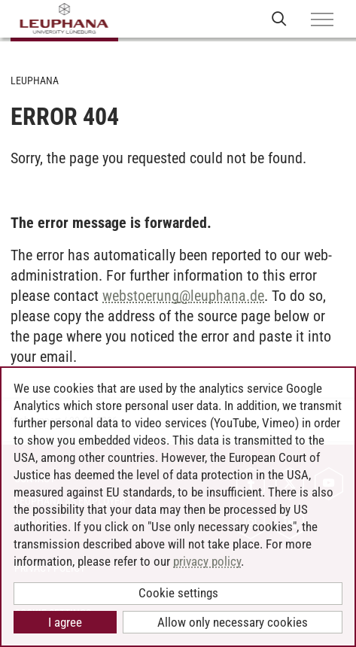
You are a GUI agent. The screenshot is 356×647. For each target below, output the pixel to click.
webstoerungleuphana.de (183, 296)
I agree (65, 622)
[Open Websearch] (278, 18)
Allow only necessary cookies (232, 622)
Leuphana (35, 80)
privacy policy (207, 561)
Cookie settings (178, 592)
